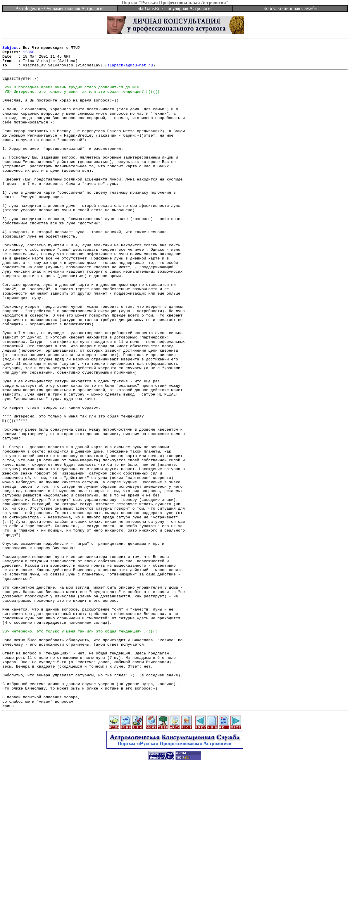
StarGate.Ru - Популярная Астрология (175, 8)
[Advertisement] (175, 910)
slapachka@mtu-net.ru (130, 70)
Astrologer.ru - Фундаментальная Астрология (60, 8)
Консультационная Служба (290, 8)
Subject (10, 49)
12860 (28, 54)
